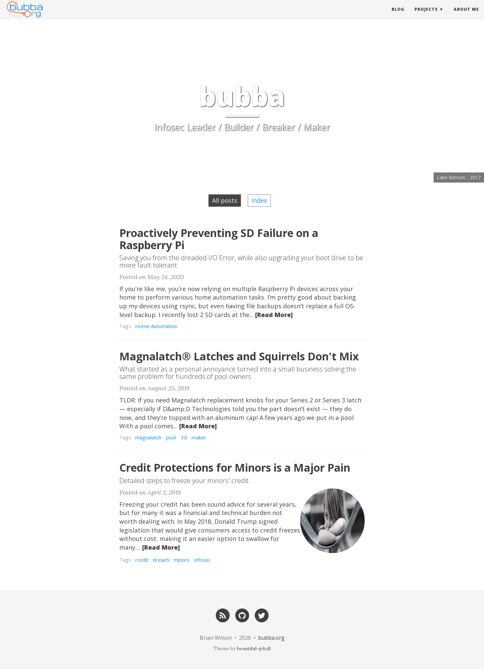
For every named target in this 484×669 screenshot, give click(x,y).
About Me (466, 15)
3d (184, 437)
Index (259, 200)
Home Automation (156, 326)
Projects (426, 15)
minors (182, 559)
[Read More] (274, 315)
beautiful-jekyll (254, 648)
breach (161, 559)
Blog (398, 15)
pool (171, 437)
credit (142, 559)
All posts (224, 200)
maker (199, 437)
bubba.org (271, 637)
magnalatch (148, 437)
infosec (202, 559)
